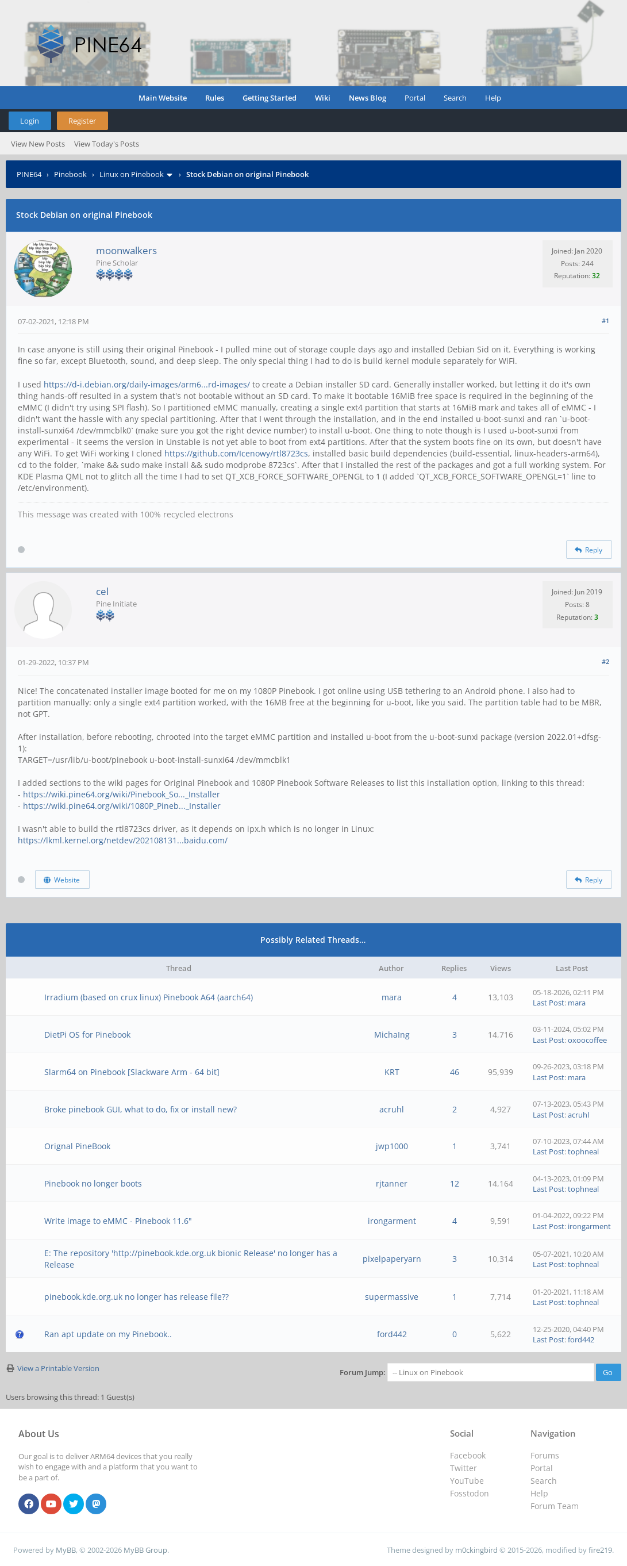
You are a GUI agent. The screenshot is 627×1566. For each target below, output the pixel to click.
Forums (544, 1455)
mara (392, 997)
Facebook (468, 1455)
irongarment (392, 1220)
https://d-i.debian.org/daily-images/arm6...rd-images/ (147, 384)
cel (102, 591)
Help (493, 98)
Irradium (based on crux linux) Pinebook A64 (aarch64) (148, 997)
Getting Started (270, 98)
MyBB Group (145, 1550)
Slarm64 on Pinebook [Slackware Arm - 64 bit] (132, 1071)
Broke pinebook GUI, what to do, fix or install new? (140, 1109)
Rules (214, 98)
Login (29, 121)
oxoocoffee (587, 1040)
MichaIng (392, 1034)
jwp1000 (392, 1146)
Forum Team (554, 1505)
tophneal (583, 1151)
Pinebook (70, 174)
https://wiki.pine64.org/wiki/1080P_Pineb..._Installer (122, 805)
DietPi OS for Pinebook (87, 1034)
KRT (391, 1071)
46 (454, 1071)
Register (82, 121)
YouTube (467, 1480)
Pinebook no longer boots (93, 1183)
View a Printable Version (58, 1368)
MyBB (66, 1550)
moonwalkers (126, 250)
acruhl (391, 1109)
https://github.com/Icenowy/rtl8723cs (236, 453)
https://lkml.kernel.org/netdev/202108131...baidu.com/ (123, 840)
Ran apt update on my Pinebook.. (108, 1334)
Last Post (548, 1002)
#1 (605, 320)
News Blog (367, 98)
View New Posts (38, 144)
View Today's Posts (106, 144)
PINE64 (29, 174)
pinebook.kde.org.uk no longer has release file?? (136, 1296)
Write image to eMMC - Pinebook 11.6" (118, 1220)
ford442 (392, 1334)
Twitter (463, 1468)
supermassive (391, 1296)
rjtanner (391, 1183)
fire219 (600, 1550)
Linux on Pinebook (131, 174)
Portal (415, 98)
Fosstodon (469, 1493)
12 (454, 1183)
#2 (605, 661)
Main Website (163, 98)
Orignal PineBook (77, 1146)
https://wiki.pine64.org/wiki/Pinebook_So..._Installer (121, 794)
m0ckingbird (476, 1550)
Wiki (322, 98)
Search (455, 98)
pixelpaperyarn (392, 1258)
